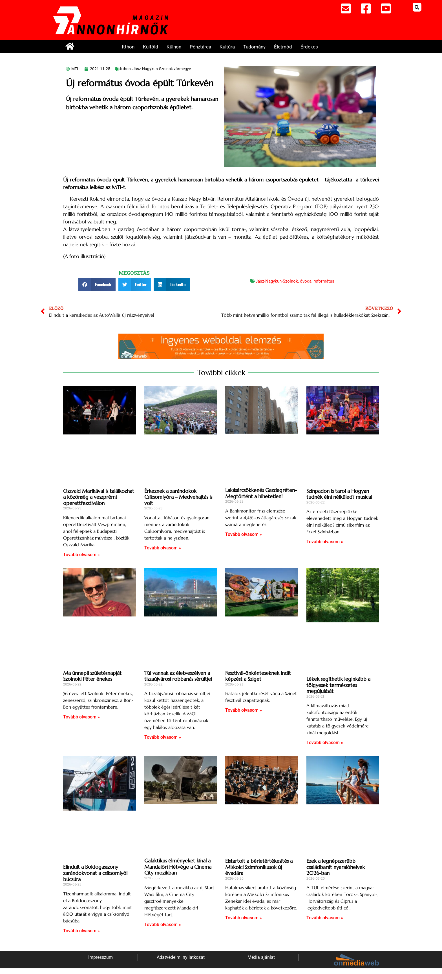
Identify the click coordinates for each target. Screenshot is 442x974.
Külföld (150, 47)
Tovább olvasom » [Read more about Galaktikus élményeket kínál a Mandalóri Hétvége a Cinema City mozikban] (162, 924)
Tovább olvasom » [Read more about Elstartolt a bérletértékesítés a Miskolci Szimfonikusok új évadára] (243, 917)
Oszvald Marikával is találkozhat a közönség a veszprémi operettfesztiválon (98, 497)
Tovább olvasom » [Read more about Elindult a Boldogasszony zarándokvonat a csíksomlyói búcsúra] (81, 930)
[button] (417, 7)
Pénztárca (200, 47)
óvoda (305, 281)
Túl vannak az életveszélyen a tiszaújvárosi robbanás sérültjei (178, 676)
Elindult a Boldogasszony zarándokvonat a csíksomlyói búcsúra (95, 873)
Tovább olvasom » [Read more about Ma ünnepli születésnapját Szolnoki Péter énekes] (81, 717)
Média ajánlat (261, 957)
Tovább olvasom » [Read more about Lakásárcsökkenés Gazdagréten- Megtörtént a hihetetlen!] (243, 534)
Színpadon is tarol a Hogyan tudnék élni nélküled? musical (339, 494)
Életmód (283, 47)
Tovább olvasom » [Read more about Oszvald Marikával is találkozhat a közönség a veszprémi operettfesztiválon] (81, 554)
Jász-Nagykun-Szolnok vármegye (161, 68)
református (323, 281)
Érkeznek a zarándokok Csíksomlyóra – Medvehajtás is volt (178, 497)
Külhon (174, 47)
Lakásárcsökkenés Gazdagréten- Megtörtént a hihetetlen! (261, 493)
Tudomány (254, 47)
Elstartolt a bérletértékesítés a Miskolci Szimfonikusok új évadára (259, 867)
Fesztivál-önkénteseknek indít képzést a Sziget (258, 676)
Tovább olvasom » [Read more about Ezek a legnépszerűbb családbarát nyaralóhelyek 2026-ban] (324, 917)
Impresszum (100, 957)
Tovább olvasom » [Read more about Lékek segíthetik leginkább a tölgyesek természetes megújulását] (324, 742)
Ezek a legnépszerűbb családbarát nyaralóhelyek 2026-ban (335, 867)
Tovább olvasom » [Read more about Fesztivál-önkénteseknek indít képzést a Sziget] (243, 710)
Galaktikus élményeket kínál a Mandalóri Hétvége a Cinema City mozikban (177, 866)
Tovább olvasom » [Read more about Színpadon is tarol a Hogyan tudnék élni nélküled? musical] (324, 541)
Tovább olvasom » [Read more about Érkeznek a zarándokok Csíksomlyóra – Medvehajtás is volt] (162, 548)
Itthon (128, 47)
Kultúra (227, 47)
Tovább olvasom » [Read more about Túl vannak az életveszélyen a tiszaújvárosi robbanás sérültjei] (162, 737)
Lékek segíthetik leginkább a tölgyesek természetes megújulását (338, 685)
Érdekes (309, 47)
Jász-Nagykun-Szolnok (276, 281)
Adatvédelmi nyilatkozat (181, 957)
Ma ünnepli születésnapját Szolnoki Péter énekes (92, 676)
